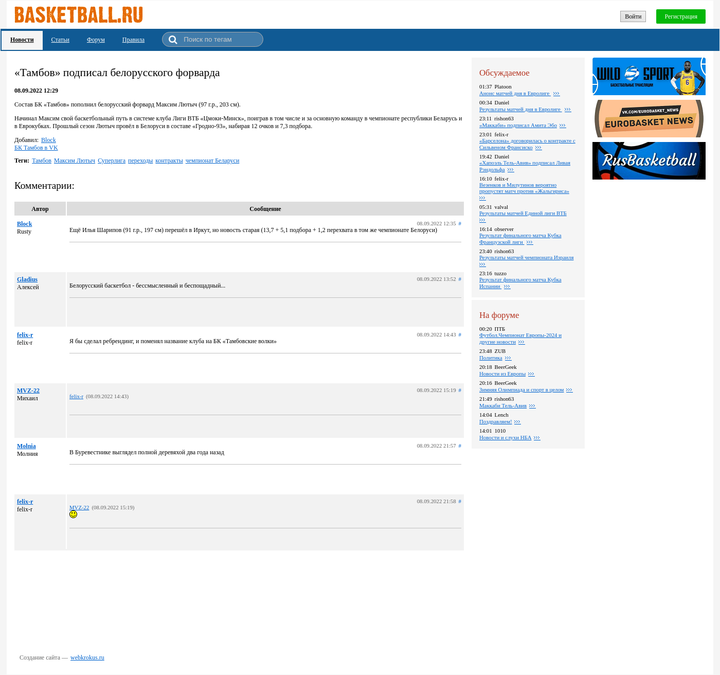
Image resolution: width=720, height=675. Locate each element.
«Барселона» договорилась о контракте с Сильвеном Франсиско (527, 143)
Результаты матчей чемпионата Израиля (526, 257)
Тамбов (41, 160)
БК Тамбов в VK (36, 147)
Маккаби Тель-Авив (503, 405)
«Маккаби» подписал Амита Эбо (518, 125)
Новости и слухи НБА (505, 437)
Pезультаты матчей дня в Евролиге (520, 109)
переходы (140, 160)
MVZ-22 (28, 390)
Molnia (26, 446)
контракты (169, 160)
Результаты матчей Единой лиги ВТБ (523, 213)
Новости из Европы (502, 373)
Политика (490, 357)
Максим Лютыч (74, 160)
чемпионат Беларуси (213, 160)
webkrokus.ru (87, 657)
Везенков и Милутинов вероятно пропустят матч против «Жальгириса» (524, 188)
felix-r (25, 335)
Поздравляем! (495, 421)
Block (48, 140)
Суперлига (111, 160)
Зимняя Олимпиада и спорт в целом (521, 389)
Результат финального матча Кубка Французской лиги (520, 238)
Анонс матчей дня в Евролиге (515, 93)
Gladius (27, 279)
